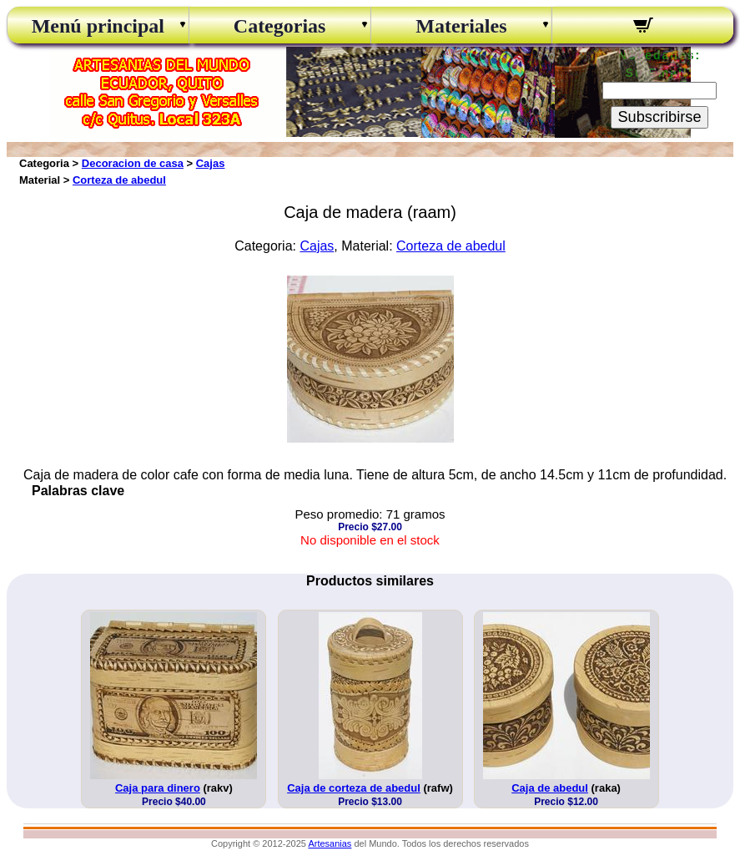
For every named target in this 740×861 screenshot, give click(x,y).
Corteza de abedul (119, 180)
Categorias (280, 26)
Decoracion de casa (133, 163)
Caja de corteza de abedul (353, 788)
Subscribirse (659, 117)
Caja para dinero (157, 788)
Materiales (460, 26)
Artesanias (329, 843)
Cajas (210, 163)
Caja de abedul (549, 788)
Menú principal (98, 26)
